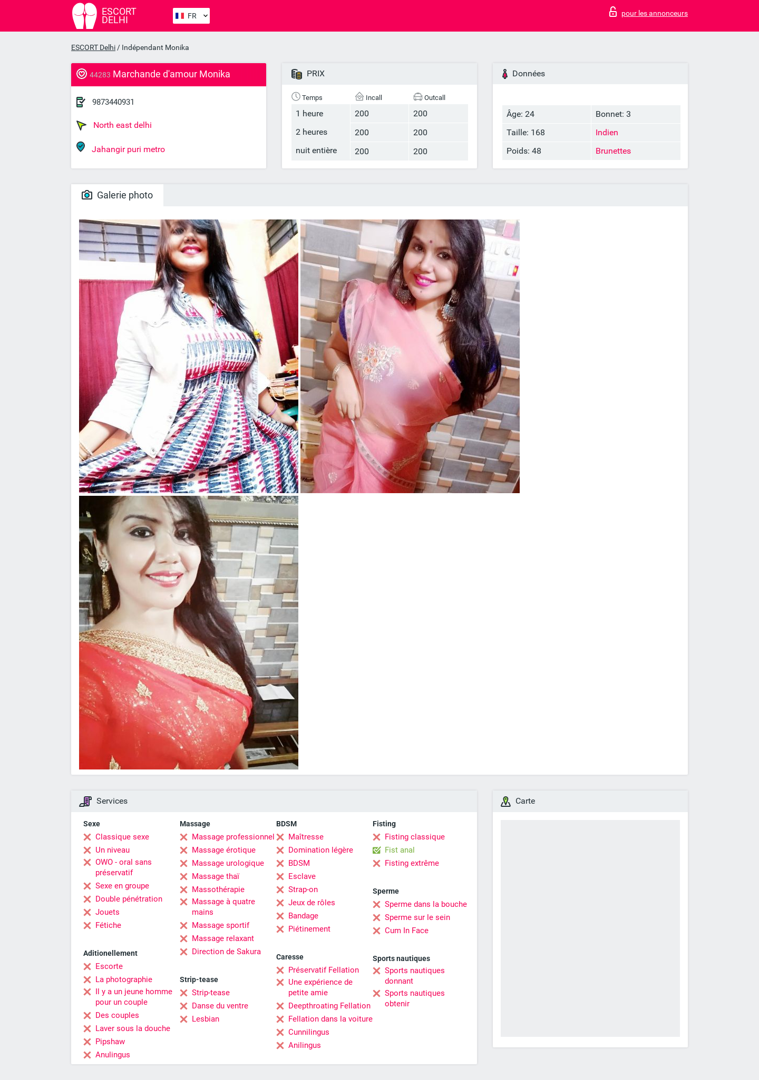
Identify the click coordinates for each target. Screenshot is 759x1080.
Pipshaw (110, 1041)
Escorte (109, 966)
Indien (607, 132)
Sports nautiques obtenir (415, 998)
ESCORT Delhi (93, 47)
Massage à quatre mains (223, 907)
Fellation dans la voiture (330, 1019)
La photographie (123, 979)
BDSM (299, 863)
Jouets (107, 912)
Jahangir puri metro (120, 147)
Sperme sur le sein (417, 917)
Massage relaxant (223, 938)
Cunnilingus (308, 1032)
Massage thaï (215, 876)
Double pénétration (128, 899)
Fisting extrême (412, 863)
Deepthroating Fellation (329, 1006)
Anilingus (304, 1045)
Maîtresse (306, 837)
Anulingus (112, 1054)
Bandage (303, 916)
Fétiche (108, 925)
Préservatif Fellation (323, 970)
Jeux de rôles (311, 902)
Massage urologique (228, 863)
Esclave (302, 876)
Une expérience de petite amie (320, 987)
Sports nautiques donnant (415, 976)
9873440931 (113, 102)
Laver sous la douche (132, 1028)
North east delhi (114, 125)
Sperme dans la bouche (426, 904)
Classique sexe (122, 837)
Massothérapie (218, 889)
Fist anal (400, 850)
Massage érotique (224, 850)
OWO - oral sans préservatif (123, 867)
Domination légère (320, 850)
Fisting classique (415, 837)
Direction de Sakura (226, 951)
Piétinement (309, 929)
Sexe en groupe (122, 886)
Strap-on (303, 889)
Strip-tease (211, 992)
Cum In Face (407, 930)
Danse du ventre (220, 1006)
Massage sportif (220, 925)
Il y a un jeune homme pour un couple (133, 997)
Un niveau (112, 850)
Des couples (117, 1015)
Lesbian (205, 1019)
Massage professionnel (233, 837)
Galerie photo (117, 195)
